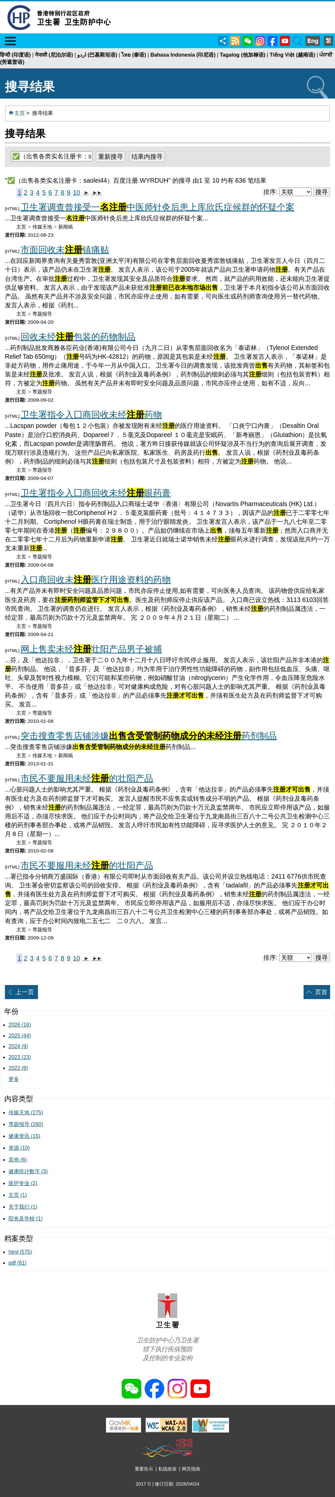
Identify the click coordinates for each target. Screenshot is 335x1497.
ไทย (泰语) (133, 55)
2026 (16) (20, 1025)
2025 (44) (20, 1035)
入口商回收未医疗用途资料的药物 (96, 580)
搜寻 (321, 191)
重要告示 (144, 1468)
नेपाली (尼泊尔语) (54, 55)
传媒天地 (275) (26, 1112)
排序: (270, 191)
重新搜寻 (110, 156)
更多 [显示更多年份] (14, 1079)
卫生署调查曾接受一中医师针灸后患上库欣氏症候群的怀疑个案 (157, 207)
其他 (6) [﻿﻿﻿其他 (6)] (18, 1159)
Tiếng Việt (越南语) (292, 55)
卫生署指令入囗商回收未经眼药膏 (96, 493)
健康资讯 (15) (24, 1136)
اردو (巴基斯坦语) (97, 55)
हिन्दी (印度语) (15, 55)
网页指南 (191, 1468)
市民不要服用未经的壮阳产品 (87, 778)
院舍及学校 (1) (26, 1218)
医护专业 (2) (23, 1183)
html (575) (20, 1252)
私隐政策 (167, 1468)
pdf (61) (17, 1263)
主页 (19, 113)
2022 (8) (18, 1068)
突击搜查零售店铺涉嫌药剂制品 (149, 736)
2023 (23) (20, 1057)
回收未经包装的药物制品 (78, 337)
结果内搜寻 (147, 156)
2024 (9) (18, 1046)
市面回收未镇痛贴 (65, 250)
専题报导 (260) (26, 1124)
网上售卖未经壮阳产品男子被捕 (91, 649)
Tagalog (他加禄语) (242, 55)
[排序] (295, 192)
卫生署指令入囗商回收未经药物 (91, 415)
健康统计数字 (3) (28, 1171)
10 (76, 192)
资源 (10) (19, 1148)
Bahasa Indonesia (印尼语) (183, 55)
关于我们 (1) (23, 1207)
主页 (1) (18, 1195)
